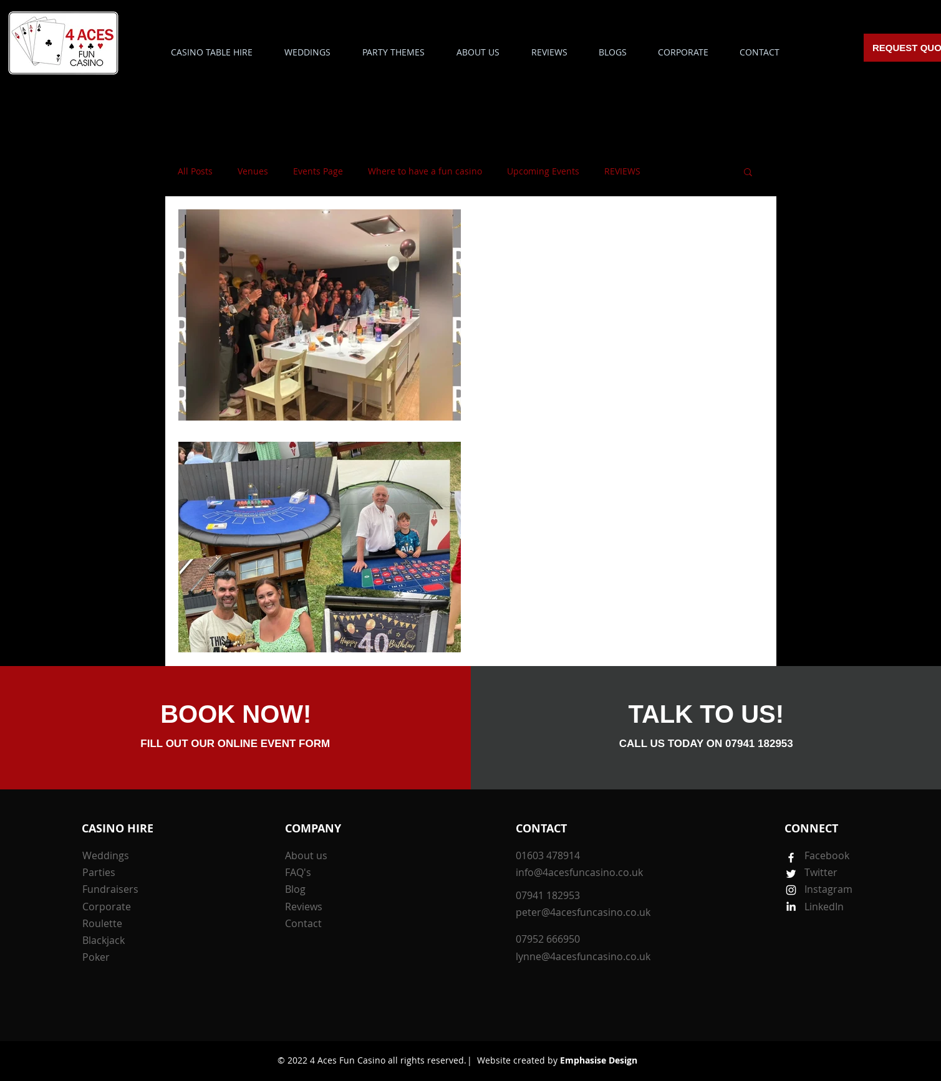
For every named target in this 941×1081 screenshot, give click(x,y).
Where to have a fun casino (425, 171)
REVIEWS (622, 171)
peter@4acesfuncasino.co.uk (583, 912)
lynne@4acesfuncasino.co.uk (583, 956)
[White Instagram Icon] (791, 890)
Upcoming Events (543, 171)
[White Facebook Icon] (791, 857)
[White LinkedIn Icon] (791, 906)
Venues (253, 171)
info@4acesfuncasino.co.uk (579, 872)
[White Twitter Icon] (791, 873)
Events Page (318, 171)
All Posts (195, 171)
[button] (394, 52)
